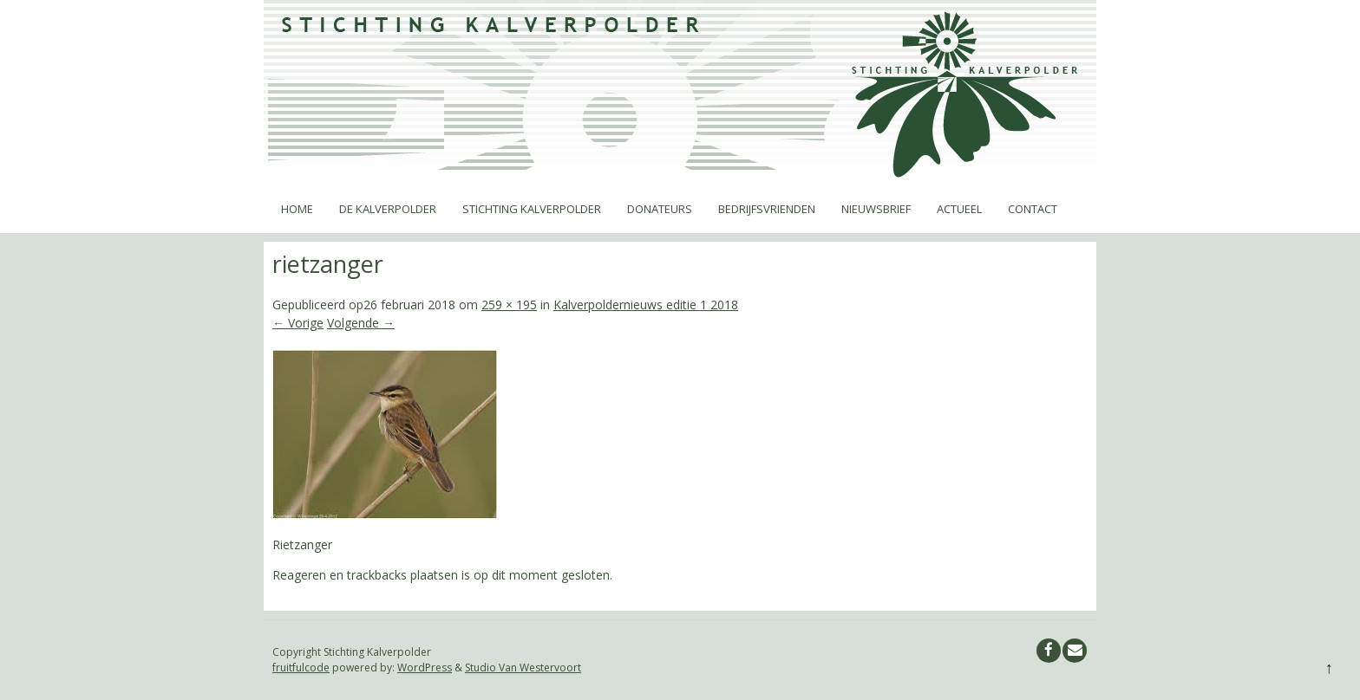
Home (297, 209)
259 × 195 (509, 304)
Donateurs (659, 209)
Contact (1032, 209)
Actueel (959, 209)
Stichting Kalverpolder (531, 209)
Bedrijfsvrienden (766, 209)
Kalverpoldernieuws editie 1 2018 (645, 304)
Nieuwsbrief (876, 209)
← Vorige (298, 322)
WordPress (424, 667)
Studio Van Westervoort (523, 667)
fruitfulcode (301, 667)
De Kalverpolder (387, 209)
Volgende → (361, 322)
